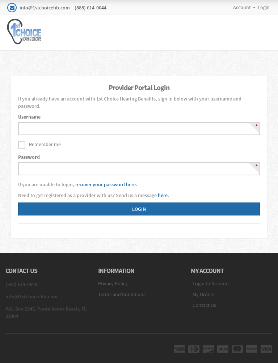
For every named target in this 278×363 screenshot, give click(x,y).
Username (29, 117)
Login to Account (211, 283)
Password (29, 157)
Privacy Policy (113, 283)
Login (264, 7)
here (163, 195)
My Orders (203, 294)
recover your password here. (106, 184)
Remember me (45, 144)
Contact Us (204, 305)
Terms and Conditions (122, 294)
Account (242, 7)
